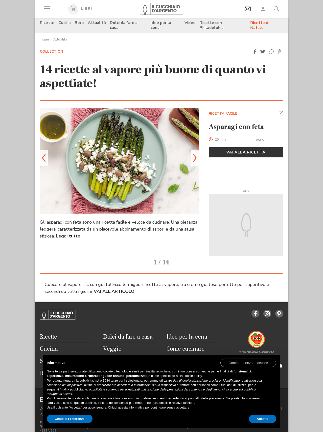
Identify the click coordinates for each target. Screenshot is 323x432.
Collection (51, 51)
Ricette (47, 22)
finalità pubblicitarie (73, 389)
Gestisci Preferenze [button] (70, 419)
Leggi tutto (68, 236)
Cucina (64, 22)
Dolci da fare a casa (124, 25)
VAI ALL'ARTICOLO (114, 284)
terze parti (118, 380)
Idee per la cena (161, 25)
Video (190, 22)
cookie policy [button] (193, 376)
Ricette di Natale (259, 25)
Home (44, 39)
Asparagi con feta (236, 126)
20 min (220, 140)
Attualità (97, 22)
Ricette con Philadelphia (212, 25)
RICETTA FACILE (223, 113)
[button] (255, 51)
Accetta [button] (262, 419)
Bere (79, 22)
